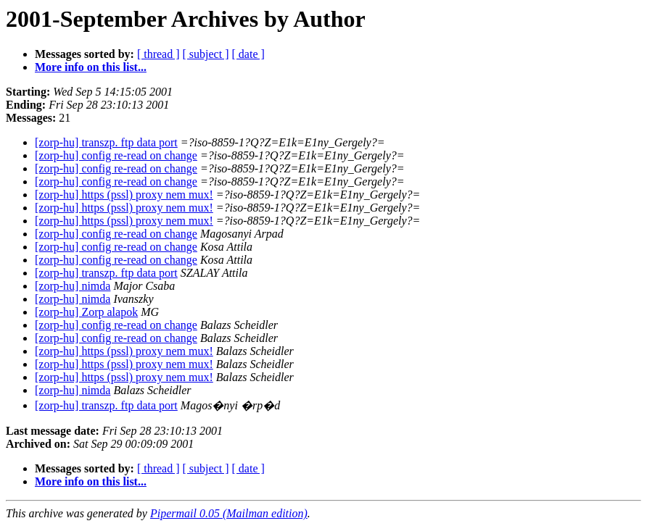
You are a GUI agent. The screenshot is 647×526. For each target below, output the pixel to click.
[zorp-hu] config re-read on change (116, 155)
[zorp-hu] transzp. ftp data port (106, 142)
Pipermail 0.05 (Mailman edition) (229, 513)
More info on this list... (91, 67)
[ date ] (248, 54)
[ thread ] (158, 54)
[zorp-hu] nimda (72, 286)
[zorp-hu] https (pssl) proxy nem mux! (124, 194)
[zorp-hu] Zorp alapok (86, 312)
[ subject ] (206, 54)
